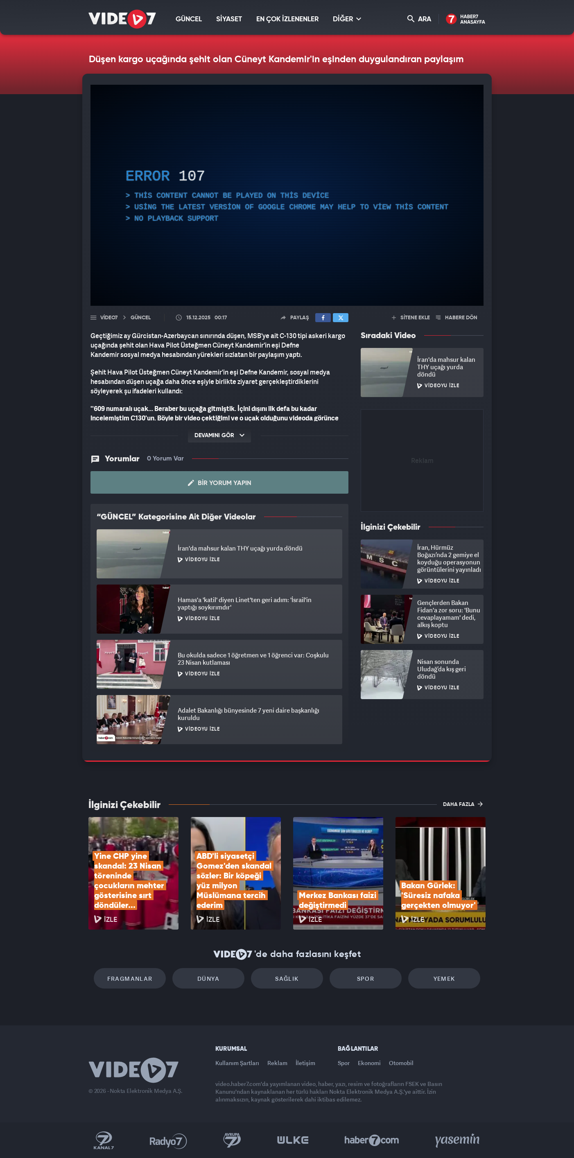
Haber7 (372, 1140)
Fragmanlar (130, 978)
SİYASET (229, 19)
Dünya (208, 978)
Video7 (109, 318)
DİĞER (347, 19)
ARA (419, 19)
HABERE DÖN (456, 318)
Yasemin (458, 1140)
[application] (287, 195)
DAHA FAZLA (463, 804)
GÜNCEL (189, 19)
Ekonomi (369, 1063)
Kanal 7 (103, 1140)
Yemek (444, 978)
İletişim (305, 1063)
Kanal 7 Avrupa (232, 1140)
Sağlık (286, 978)
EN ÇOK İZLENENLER (287, 19)
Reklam (277, 1063)
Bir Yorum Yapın (219, 483)
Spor (366, 978)
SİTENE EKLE (411, 318)
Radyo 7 (168, 1140)
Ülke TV (293, 1140)
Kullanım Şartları (237, 1063)
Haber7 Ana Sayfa (466, 19)
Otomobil (401, 1063)
